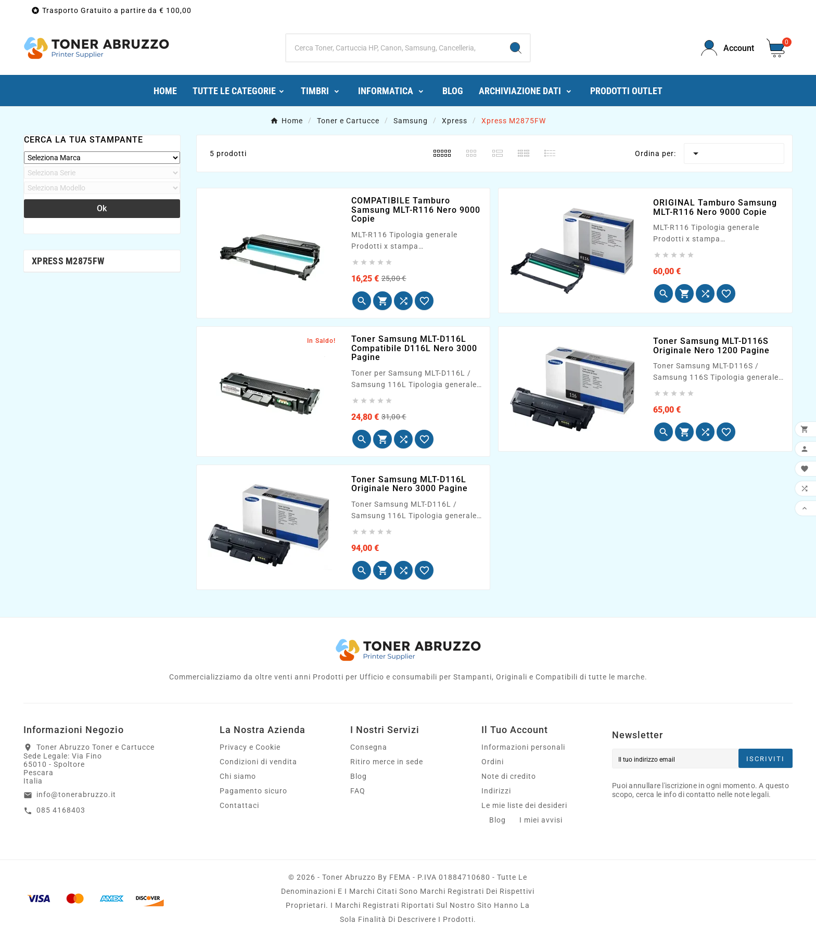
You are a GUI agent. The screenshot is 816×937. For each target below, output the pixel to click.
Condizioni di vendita (258, 762)
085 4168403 (60, 810)
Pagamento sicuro (253, 791)
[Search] (515, 48)
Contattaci (239, 805)
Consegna (368, 747)
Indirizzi (496, 791)
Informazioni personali (523, 747)
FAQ (357, 791)
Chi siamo (238, 776)
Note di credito (508, 776)
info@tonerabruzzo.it (76, 794)
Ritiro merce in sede (386, 762)
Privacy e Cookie (250, 747)
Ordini (492, 762)
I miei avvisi (541, 820)
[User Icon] (727, 48)
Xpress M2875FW (68, 260)
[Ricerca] (394, 47)
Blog (358, 776)
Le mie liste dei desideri (524, 805)
